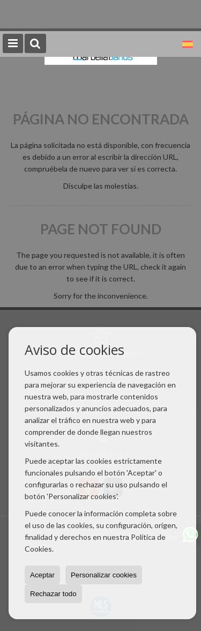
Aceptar (42, 575)
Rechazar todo (53, 594)
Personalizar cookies (104, 575)
